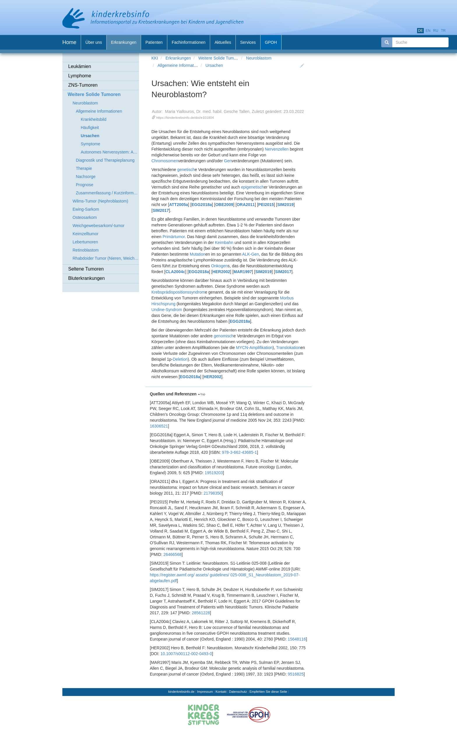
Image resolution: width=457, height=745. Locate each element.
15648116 (297, 639)
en (428, 31)
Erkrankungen (178, 58)
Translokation (288, 347)
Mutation (197, 254)
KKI (155, 58)
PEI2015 (266, 204)
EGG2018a (201, 204)
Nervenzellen (277, 149)
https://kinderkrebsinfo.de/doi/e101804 (185, 117)
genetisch (186, 169)
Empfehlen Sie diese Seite (268, 691)
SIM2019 (285, 204)
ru (435, 31)
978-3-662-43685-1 (239, 452)
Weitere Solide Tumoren (220, 58)
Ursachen (214, 65)
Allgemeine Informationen (180, 65)
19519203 (214, 472)
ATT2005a (178, 204)
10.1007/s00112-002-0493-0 (186, 653)
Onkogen (219, 266)
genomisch (224, 336)
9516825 (296, 674)
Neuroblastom (258, 58)
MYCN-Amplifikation (254, 347)
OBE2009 (224, 204)
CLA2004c (175, 271)
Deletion (180, 359)
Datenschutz (238, 691)
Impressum (205, 691)
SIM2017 (160, 210)
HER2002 (221, 271)
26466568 (173, 554)
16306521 (159, 426)
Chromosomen (165, 160)
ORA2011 (246, 204)
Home (69, 42)
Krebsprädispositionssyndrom (178, 292)
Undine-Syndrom (167, 309)
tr (443, 31)
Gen (228, 160)
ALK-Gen (250, 254)
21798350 (212, 493)
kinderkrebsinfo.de (181, 691)
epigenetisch (252, 187)
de (420, 31)
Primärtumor (174, 236)
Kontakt (220, 691)
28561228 (201, 612)
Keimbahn (224, 242)
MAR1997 (242, 271)
